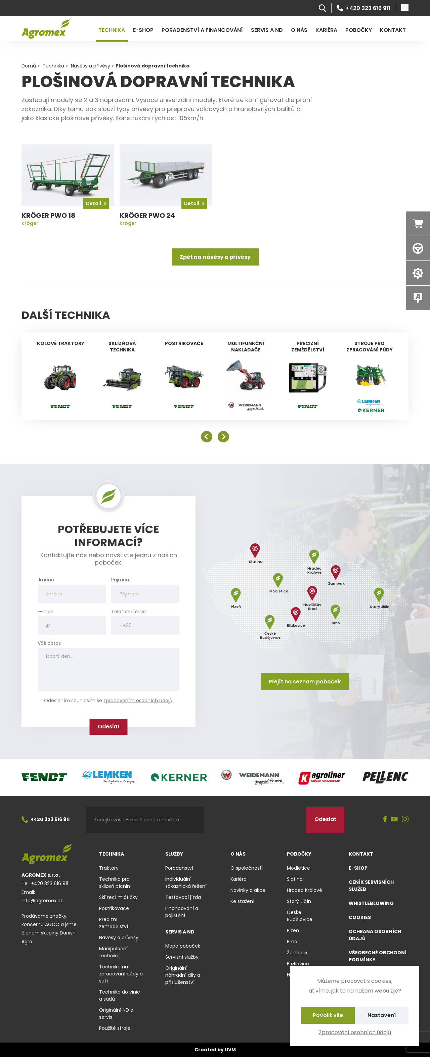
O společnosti (246, 868)
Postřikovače (114, 908)
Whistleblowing (371, 903)
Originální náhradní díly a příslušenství (182, 975)
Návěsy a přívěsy (118, 937)
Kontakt (393, 30)
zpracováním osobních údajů (137, 700)
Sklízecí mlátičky (118, 897)
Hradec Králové (304, 890)
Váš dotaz (49, 643)
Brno (292, 941)
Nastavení (382, 1015)
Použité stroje (114, 1028)
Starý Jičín (299, 901)
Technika (111, 30)
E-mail (45, 612)
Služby (174, 854)
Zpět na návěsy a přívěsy (215, 257)
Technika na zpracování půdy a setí (121, 973)
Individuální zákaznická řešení (186, 883)
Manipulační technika (113, 952)
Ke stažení (242, 901)
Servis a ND (267, 30)
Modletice (298, 868)
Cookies (360, 917)
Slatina (295, 879)
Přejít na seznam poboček (305, 681)
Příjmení (120, 580)
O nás (299, 30)
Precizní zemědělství (113, 923)
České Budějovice (299, 916)
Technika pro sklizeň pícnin (114, 883)
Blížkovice (298, 963)
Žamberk (297, 952)
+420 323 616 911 (363, 8)
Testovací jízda (183, 897)
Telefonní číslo (128, 612)
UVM (230, 1049)
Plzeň (293, 930)
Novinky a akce (247, 890)
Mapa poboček (182, 946)
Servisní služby (182, 957)
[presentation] (255, 820)
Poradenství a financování (202, 30)
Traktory (109, 868)
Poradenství (179, 868)
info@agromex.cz (42, 900)
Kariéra (326, 30)
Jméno (46, 580)
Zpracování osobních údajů (355, 1032)
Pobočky (358, 30)
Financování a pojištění (181, 912)
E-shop (143, 30)
